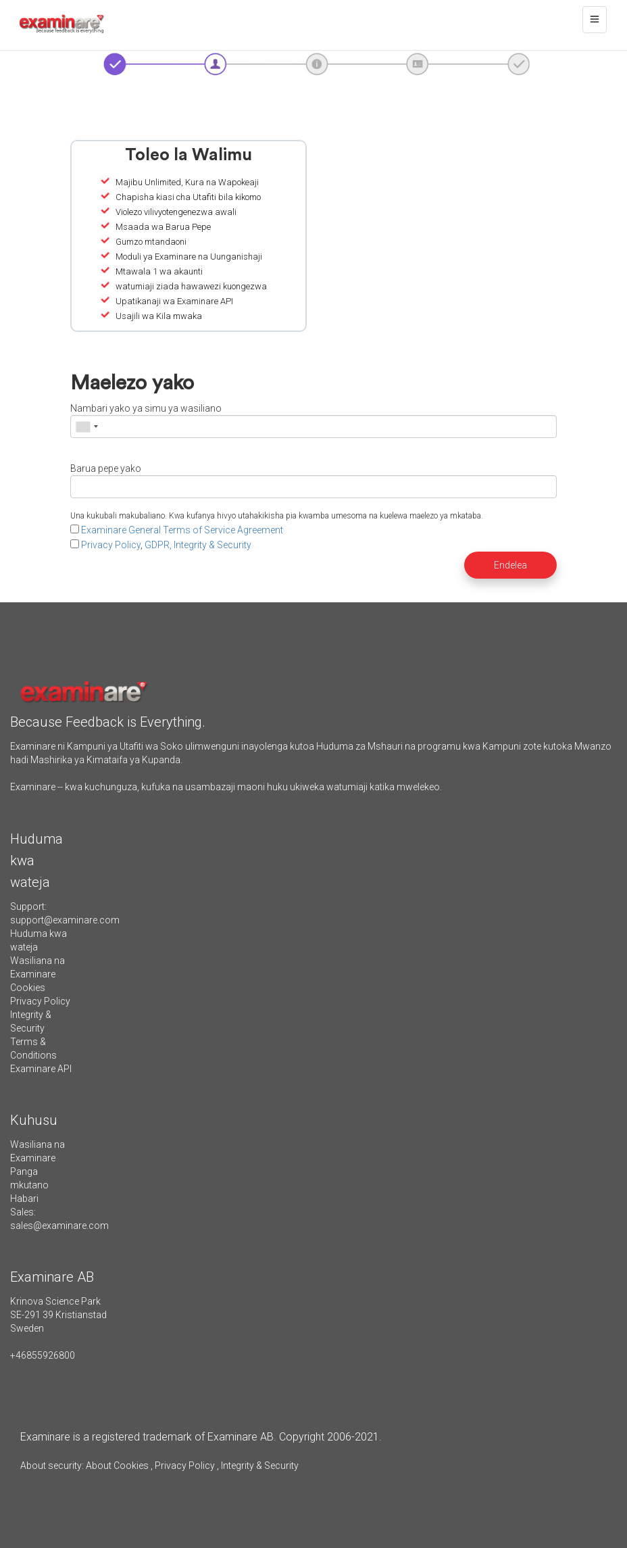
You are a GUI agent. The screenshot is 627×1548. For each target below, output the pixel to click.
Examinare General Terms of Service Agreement (182, 530)
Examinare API (41, 1068)
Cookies (27, 987)
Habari (24, 1198)
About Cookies (117, 1465)
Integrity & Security (259, 1465)
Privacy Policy (111, 544)
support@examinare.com (65, 920)
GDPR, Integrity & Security (198, 544)
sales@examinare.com (59, 1225)
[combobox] (86, 426)
